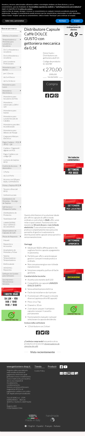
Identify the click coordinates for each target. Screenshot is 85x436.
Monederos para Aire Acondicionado (11, 125)
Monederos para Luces (9, 86)
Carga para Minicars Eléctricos (10, 137)
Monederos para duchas (9, 68)
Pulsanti (6, 240)
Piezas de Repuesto (10, 236)
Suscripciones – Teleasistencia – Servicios (8, 282)
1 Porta (6, 172)
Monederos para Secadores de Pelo (10, 97)
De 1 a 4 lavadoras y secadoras (11, 51)
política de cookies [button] (26, 9)
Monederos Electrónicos (7, 92)
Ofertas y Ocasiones (10, 36)
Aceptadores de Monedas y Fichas (10, 251)
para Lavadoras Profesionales (9, 62)
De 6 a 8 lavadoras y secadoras (11, 57)
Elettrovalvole (8, 264)
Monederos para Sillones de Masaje (10, 131)
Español (40, 426)
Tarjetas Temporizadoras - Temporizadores (9, 258)
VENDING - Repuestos (8, 269)
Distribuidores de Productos (10, 214)
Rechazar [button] (62, 21)
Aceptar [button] (77, 21)
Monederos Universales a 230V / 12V (11, 104)
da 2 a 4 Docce (9, 77)
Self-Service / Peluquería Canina (9, 208)
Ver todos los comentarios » (74, 158)
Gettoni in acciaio (9, 195)
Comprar (52, 86)
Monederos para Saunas (9, 111)
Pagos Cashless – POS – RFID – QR (11, 143)
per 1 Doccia (8, 73)
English (32, 426)
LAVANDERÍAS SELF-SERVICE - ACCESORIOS (9, 224)
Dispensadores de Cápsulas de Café (9, 232)
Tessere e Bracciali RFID (10, 190)
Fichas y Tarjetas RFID (11, 185)
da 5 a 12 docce (9, 81)
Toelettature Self (9, 219)
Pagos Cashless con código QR (10, 155)
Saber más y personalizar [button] (14, 21)
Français (48, 426)
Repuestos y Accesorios (8, 245)
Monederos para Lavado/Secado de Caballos (10, 118)
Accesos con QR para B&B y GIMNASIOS (11, 180)
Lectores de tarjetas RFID (11, 161)
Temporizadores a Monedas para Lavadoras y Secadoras (9, 42)
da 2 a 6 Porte (8, 176)
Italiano (57, 426)
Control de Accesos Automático (10, 167)
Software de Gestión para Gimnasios (10, 275)
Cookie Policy (39, 371)
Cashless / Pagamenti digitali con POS (11, 149)
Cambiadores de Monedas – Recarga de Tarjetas (10, 201)
